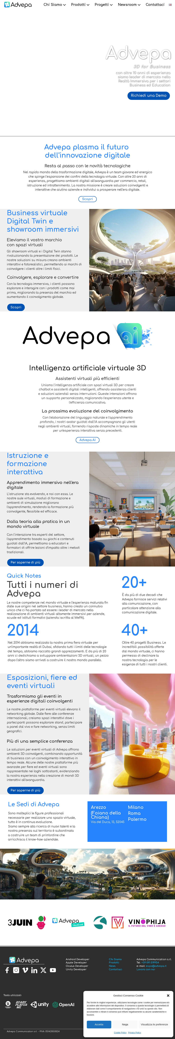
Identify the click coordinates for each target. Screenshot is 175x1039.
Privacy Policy (134, 1032)
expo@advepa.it (156, 966)
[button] (168, 995)
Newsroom (130, 4)
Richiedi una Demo (148, 96)
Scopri (87, 199)
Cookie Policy (120, 1032)
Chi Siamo (55, 4)
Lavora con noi (146, 969)
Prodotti (80, 4)
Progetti (104, 4)
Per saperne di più (25, 562)
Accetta (99, 1024)
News (112, 966)
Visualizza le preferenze (154, 1024)
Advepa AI (87, 440)
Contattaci (155, 5)
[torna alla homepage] (23, 960)
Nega (125, 1024)
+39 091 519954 (150, 962)
